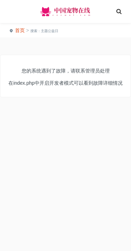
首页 (20, 30)
